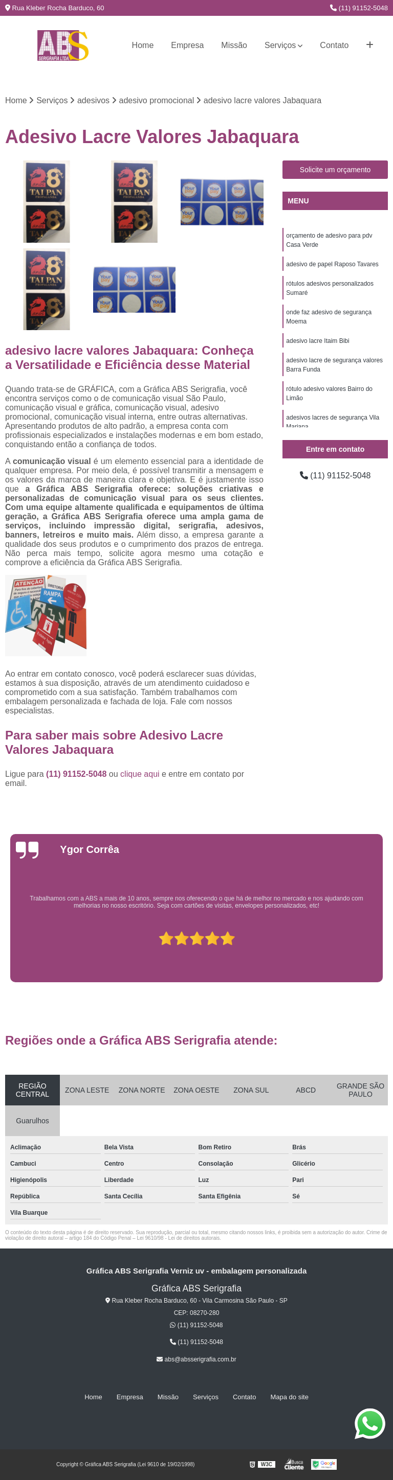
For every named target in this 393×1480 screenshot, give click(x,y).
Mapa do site (289, 1397)
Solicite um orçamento (335, 170)
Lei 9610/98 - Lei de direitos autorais (178, 1238)
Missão (234, 45)
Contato (334, 45)
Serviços (280, 45)
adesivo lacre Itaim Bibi (317, 340)
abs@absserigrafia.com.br (196, 1359)
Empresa (187, 45)
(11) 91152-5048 (359, 8)
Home (143, 45)
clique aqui (140, 774)
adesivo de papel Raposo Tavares (332, 264)
